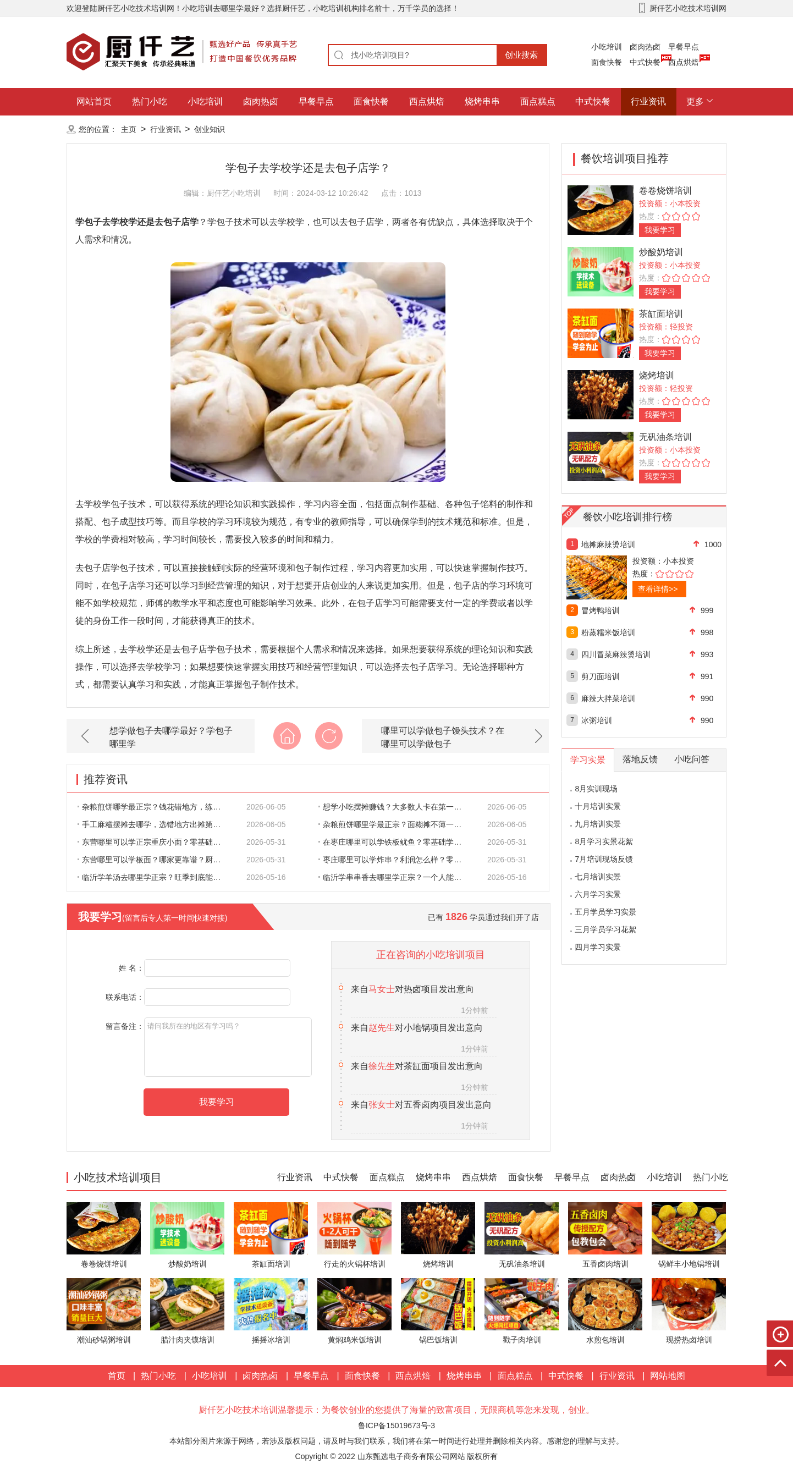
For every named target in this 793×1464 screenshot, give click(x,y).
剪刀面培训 (600, 676)
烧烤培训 (656, 375)
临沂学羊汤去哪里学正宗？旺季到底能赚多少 (155, 877)
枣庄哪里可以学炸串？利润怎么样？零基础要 (395, 859)
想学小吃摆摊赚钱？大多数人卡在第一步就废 (395, 806)
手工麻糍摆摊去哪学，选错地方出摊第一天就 (155, 824)
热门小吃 (149, 101)
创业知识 (209, 129)
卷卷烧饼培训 (665, 190)
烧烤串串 (482, 101)
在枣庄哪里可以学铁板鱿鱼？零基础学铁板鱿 (395, 842)
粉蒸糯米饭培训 (608, 632)
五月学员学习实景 (605, 911)
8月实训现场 (596, 788)
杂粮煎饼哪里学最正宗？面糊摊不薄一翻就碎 (395, 824)
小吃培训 (606, 46)
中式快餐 (645, 62)
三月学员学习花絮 (605, 929)
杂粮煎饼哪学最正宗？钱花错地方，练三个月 (155, 806)
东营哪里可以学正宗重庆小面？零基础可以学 (155, 842)
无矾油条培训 (665, 437)
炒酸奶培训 (661, 252)
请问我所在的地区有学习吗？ (228, 1047)
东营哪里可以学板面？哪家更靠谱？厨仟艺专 (155, 859)
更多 (695, 101)
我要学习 (660, 229)
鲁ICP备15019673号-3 (396, 1425)
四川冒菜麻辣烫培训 (616, 654)
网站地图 (667, 1375)
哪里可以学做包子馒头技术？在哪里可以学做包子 (442, 737)
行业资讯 (648, 101)
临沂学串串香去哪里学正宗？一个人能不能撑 (395, 877)
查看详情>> (658, 589)
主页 (128, 129)
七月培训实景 (598, 876)
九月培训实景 (598, 823)
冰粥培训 (596, 720)
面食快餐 (606, 62)
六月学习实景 (598, 894)
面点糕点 (537, 101)
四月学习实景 (598, 947)
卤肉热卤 (645, 46)
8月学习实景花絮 (604, 841)
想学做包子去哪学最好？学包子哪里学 (171, 737)
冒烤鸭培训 (600, 610)
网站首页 (94, 101)
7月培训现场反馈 (604, 859)
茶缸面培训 (661, 313)
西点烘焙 (683, 62)
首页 (116, 1375)
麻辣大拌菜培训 (608, 698)
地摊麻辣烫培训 (608, 544)
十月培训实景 (598, 806)
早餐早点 (683, 46)
